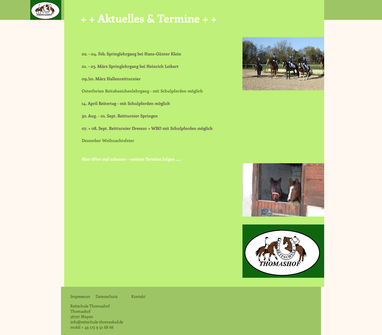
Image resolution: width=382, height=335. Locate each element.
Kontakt (137, 296)
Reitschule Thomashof (90, 305)
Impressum (80, 296)
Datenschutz (108, 296)
